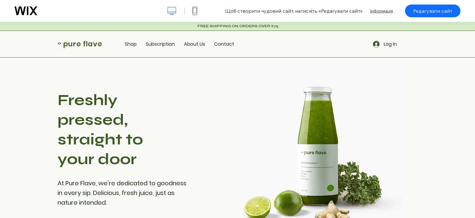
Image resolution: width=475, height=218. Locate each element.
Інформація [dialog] (381, 11)
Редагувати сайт (432, 11)
